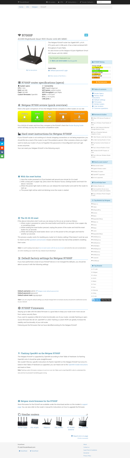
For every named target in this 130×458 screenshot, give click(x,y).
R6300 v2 (94, 222)
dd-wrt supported (97, 177)
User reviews (97, 106)
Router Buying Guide (76, 125)
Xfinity (93, 293)
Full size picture (31, 70)
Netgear (35, 7)
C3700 (94, 231)
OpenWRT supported (98, 174)
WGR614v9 (95, 260)
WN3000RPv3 (96, 210)
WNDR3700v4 (96, 237)
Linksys (94, 275)
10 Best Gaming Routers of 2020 (101, 140)
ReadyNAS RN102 (97, 234)
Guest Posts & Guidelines (90, 450)
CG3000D (94, 257)
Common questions (100, 108)
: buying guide (63, 61)
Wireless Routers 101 (97, 186)
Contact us (86, 447)
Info (27, 7)
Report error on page (79, 437)
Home (21, 7)
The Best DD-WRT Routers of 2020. (100, 151)
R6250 (94, 228)
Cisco (93, 284)
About (85, 444)
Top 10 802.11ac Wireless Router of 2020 (101, 156)
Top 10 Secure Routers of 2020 (100, 147)
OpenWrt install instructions (78, 365)
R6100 (94, 216)
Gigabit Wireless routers (98, 168)
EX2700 (94, 213)
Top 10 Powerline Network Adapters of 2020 (99, 133)
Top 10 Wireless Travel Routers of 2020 (101, 123)
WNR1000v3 (95, 254)
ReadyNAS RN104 (97, 219)
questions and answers (38, 240)
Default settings (98, 100)
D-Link (94, 296)
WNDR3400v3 (96, 240)
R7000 (94, 225)
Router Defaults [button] (87, 2)
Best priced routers (97, 165)
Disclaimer (86, 453)
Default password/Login (58, 70)
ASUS (93, 278)
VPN (60, 2)
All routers (50, 2)
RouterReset (23, 2)
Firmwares (97, 102)
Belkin (93, 281)
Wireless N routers (97, 171)
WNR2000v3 (95, 251)
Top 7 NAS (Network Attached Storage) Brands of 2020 (100, 128)
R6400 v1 (94, 204)
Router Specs (98, 93)
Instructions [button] (71, 2)
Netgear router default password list (47, 291)
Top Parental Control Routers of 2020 (100, 143)
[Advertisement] (53, 22)
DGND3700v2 (95, 243)
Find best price (101, 82)
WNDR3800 (95, 246)
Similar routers (98, 104)
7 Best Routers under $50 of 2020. (101, 137)
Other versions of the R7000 (57, 76)
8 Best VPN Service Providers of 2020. (100, 119)
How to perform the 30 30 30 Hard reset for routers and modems (100, 189)
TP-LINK (94, 269)
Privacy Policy (87, 455)
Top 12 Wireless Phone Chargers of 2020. (101, 194)
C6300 (94, 207)
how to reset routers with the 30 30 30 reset (51, 248)
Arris (93, 287)
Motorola (94, 290)
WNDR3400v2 (96, 248)
